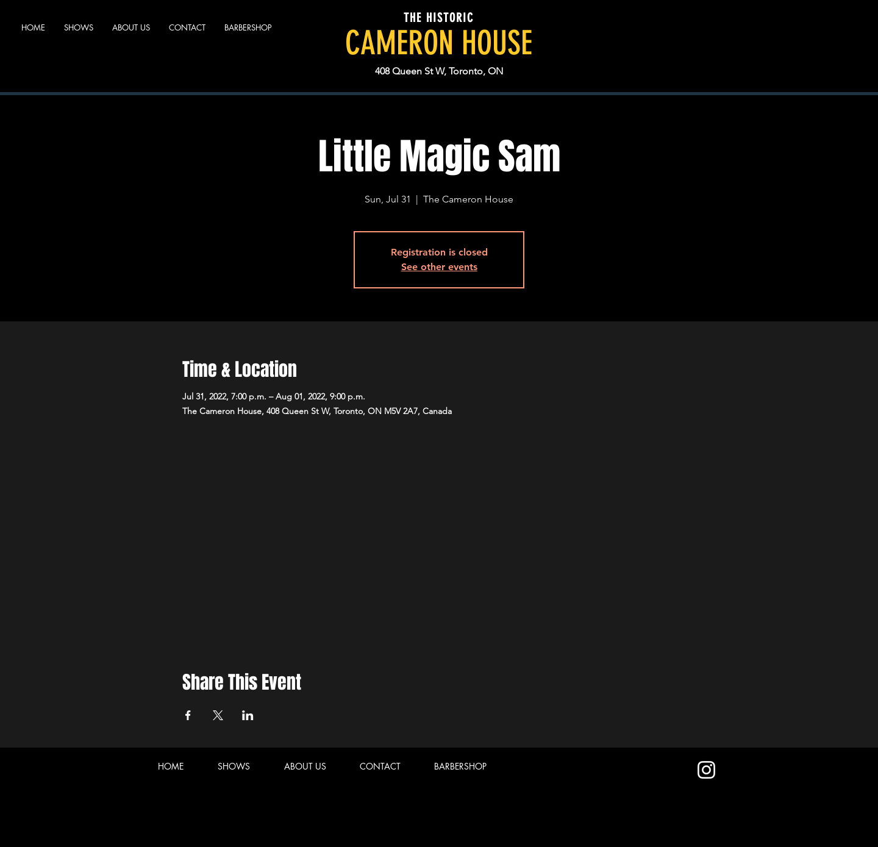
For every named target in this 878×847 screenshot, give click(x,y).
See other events (439, 267)
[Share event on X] (218, 715)
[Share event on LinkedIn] (248, 715)
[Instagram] (706, 770)
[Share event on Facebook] (188, 715)
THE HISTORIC (439, 17)
